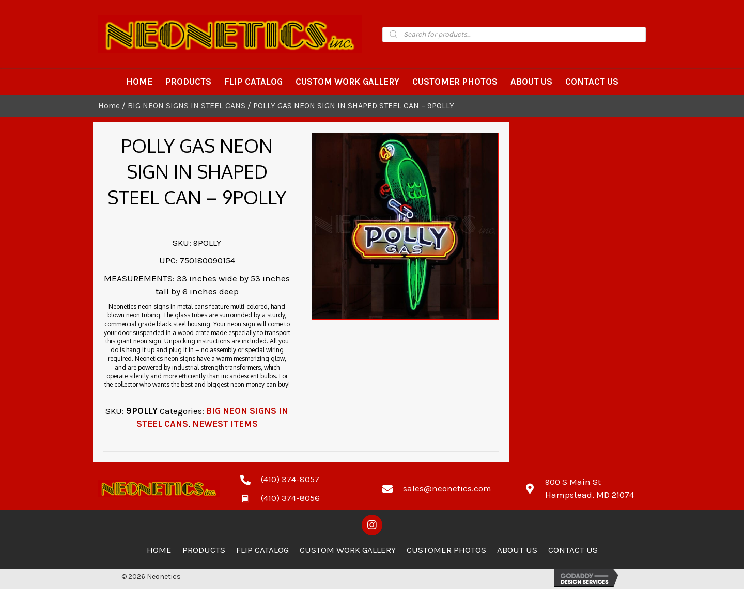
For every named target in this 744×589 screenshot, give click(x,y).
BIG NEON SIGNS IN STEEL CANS (186, 105)
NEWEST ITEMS (225, 424)
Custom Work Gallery (348, 550)
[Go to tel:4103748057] (301, 479)
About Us (517, 550)
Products (203, 550)
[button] (372, 525)
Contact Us (573, 550)
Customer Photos (446, 550)
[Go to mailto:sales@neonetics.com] (443, 488)
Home (109, 105)
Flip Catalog (262, 550)
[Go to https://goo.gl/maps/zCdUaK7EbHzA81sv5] (585, 488)
